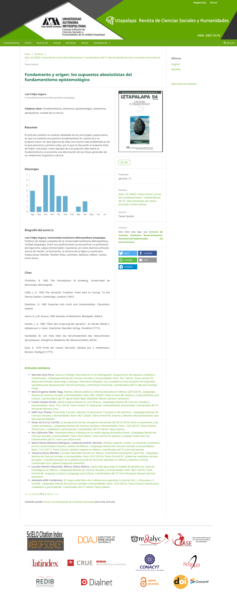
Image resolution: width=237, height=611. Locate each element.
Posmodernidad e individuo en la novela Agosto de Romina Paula (92, 432)
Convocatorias (11, 42)
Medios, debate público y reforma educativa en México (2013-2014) (103, 391)
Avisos (84, 42)
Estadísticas (101, 42)
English (175, 64)
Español (175, 69)
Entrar (213, 2)
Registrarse (200, 2)
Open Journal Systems (184, 83)
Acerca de (42, 42)
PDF (125, 162)
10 (48, 494)
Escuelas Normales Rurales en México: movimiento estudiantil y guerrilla (102, 453)
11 (51, 494)
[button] (127, 253)
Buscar (229, 42)
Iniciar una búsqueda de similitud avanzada (68, 501)
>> (56, 494)
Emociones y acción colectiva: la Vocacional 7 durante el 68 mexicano (92, 412)
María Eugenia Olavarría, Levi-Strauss (80, 402)
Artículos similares (37, 368)
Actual (57, 42)
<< (26, 494)
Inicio (28, 42)
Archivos (71, 42)
